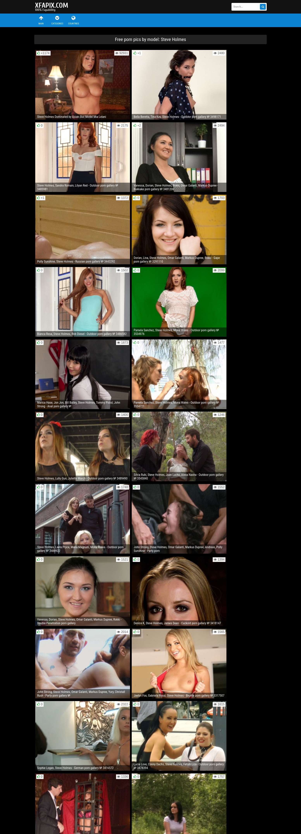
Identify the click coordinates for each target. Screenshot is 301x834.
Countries (73, 20)
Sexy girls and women (53, 7)
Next (258, 783)
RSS (107, 819)
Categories (57, 20)
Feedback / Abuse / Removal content (56, 816)
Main (41, 20)
